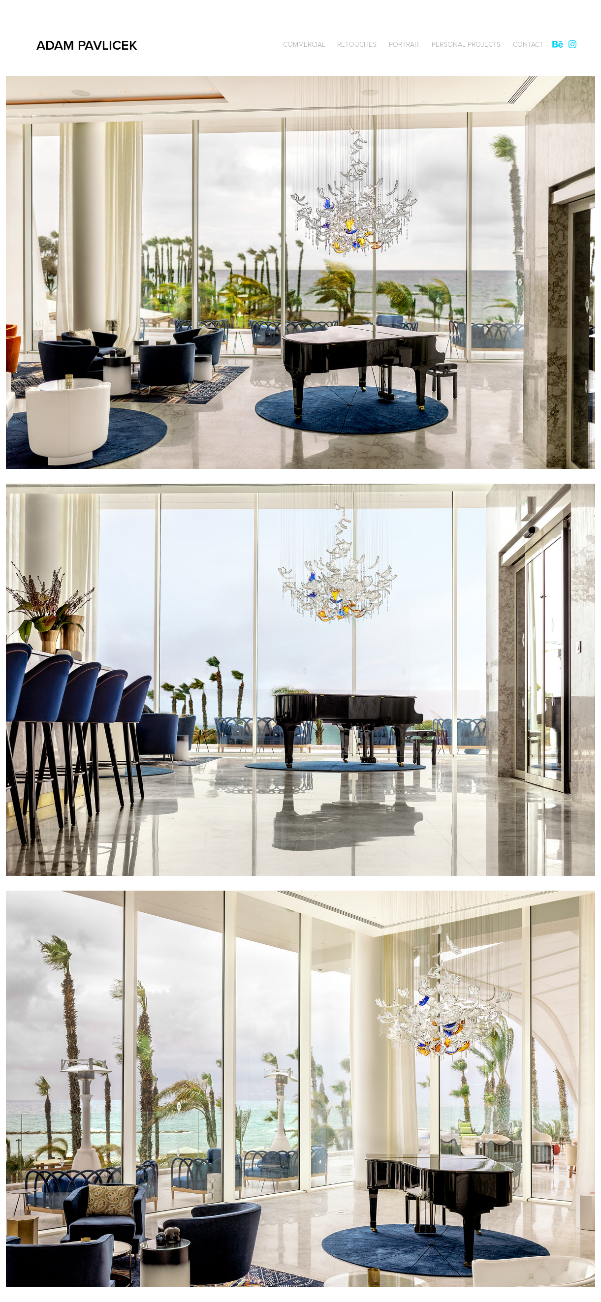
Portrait (404, 44)
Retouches (357, 44)
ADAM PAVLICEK (88, 45)
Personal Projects (466, 44)
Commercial (304, 44)
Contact (528, 44)
